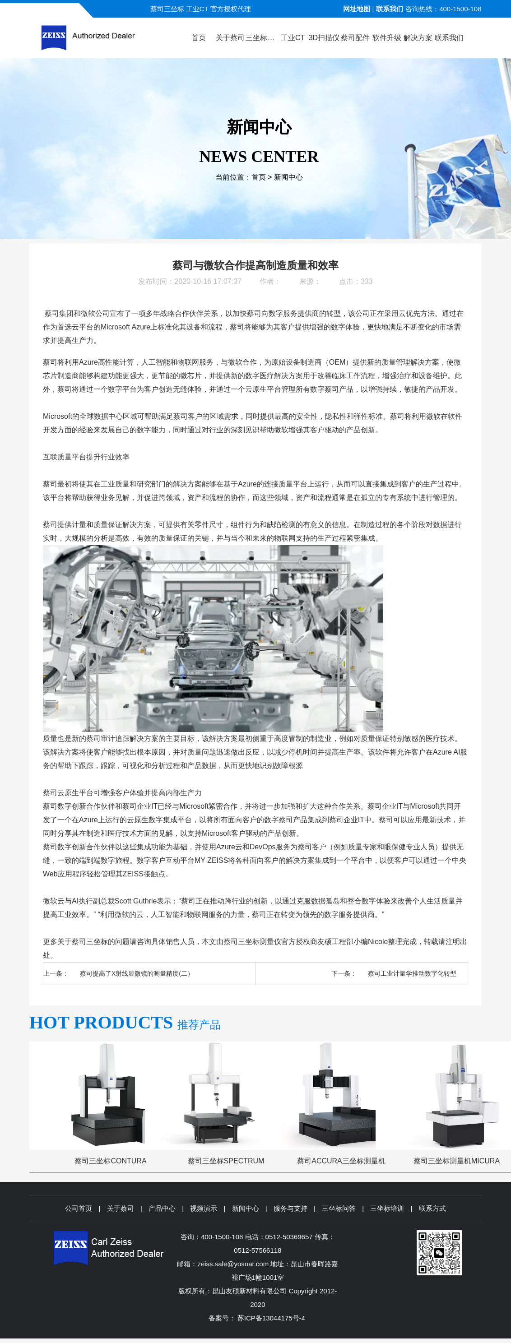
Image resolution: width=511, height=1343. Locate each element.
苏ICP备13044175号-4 (271, 1318)
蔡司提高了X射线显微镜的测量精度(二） (137, 973)
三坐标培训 (387, 1208)
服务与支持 (290, 1208)
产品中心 (162, 1208)
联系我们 (389, 9)
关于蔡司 (120, 1208)
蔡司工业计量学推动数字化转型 (412, 973)
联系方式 (432, 1208)
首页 (258, 177)
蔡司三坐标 (90, 941)
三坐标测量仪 (259, 941)
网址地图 (356, 9)
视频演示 (203, 1208)
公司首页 (78, 1208)
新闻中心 (288, 177)
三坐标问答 (339, 1208)
